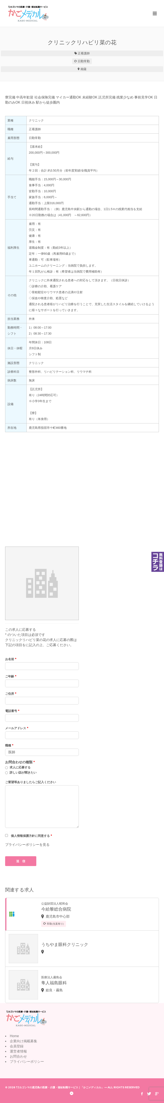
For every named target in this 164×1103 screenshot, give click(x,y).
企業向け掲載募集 (23, 1041)
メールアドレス (16, 728)
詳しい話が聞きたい (23, 772)
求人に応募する (20, 767)
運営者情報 (18, 1051)
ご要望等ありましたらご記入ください (30, 782)
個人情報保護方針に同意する (31, 836)
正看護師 (84, 53)
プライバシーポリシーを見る (27, 844)
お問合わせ (18, 1056)
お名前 (10, 659)
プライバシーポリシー (27, 1061)
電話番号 (12, 711)
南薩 (83, 69)
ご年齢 (10, 676)
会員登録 (16, 1046)
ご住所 (10, 694)
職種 (9, 745)
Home (14, 1036)
